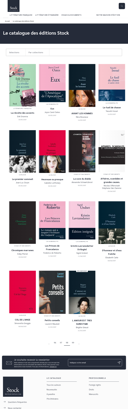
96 (55, 342)
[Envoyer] (119, 363)
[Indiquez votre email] (92, 362)
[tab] (5, 15)
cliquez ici (53, 366)
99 (73, 342)
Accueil (7, 21)
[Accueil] (13, 6)
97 (61, 342)
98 (67, 342)
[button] (15, 52)
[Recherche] (122, 6)
